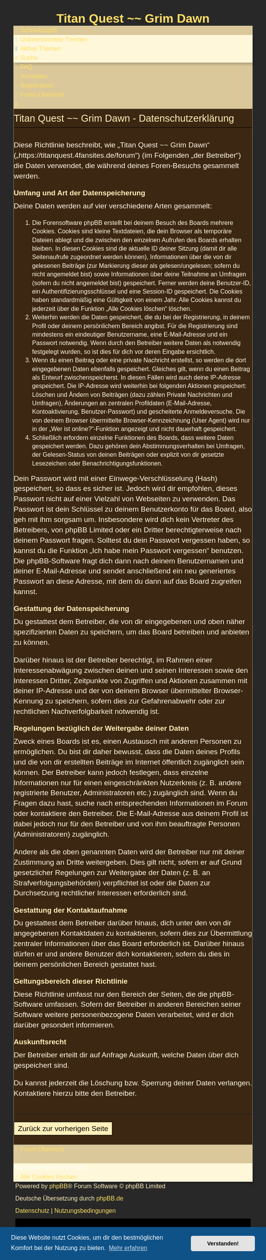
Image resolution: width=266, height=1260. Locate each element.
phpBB (58, 1186)
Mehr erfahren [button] (128, 1248)
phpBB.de (109, 1198)
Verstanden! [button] (223, 1243)
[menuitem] (50, 39)
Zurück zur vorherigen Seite (63, 1129)
